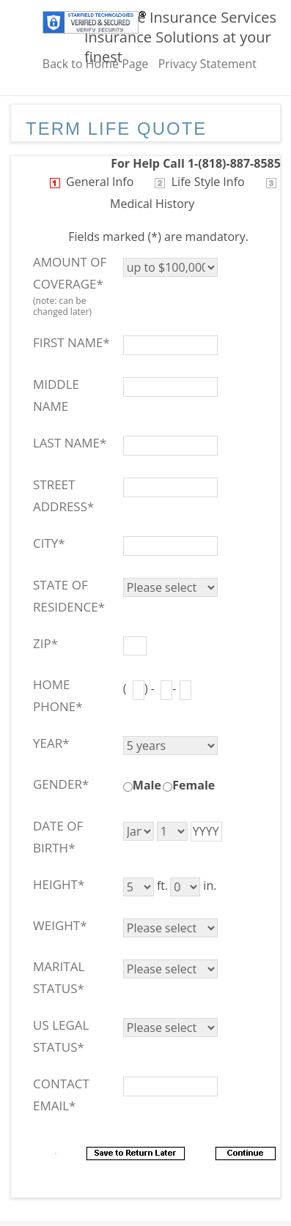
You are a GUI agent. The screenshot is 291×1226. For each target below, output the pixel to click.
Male (147, 785)
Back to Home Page (96, 64)
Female (193, 785)
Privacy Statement (207, 64)
